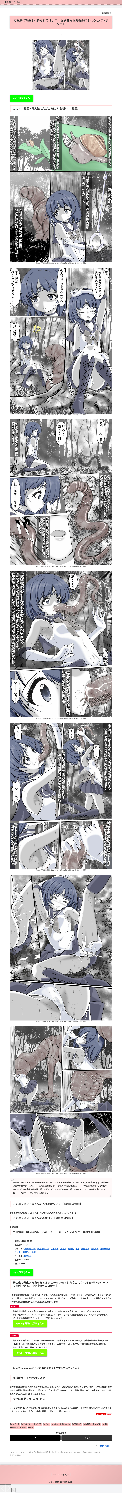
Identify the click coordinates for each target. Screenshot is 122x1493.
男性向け (85, 1249)
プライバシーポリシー (61, 1475)
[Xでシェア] (35, 1438)
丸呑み (63, 1249)
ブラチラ (54, 1249)
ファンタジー (30, 1249)
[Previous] (3, 1488)
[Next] (8, 1488)
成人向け (94, 1249)
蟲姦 (77, 1249)
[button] (86, 1438)
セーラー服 (105, 1249)
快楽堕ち (26, 1252)
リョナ (17, 1252)
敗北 (34, 1252)
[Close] (13, 1490)
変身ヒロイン (43, 1249)
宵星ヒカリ (29, 1256)
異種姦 (71, 1249)
